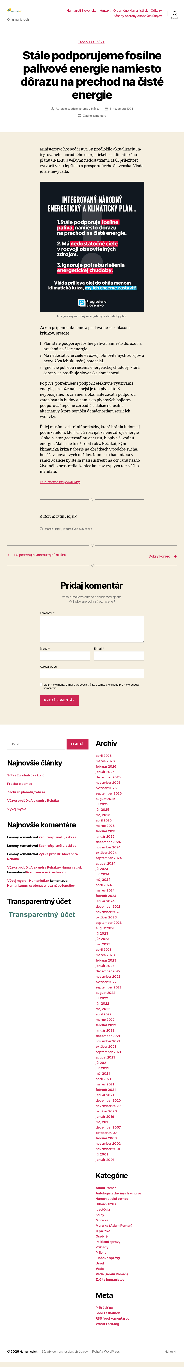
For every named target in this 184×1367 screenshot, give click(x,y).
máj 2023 (103, 949)
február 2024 (106, 901)
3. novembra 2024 (122, 115)
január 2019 (105, 1122)
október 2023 (106, 923)
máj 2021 (103, 1079)
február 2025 (106, 836)
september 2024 (109, 863)
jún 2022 (102, 1009)
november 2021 (108, 1046)
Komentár (47, 618)
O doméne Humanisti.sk (130, 13)
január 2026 (105, 777)
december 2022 (108, 976)
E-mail (99, 654)
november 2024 (108, 853)
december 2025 (108, 783)
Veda (100, 1274)
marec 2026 (105, 766)
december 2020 (108, 1106)
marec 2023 (105, 960)
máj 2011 (103, 1127)
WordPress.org (107, 1329)
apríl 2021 (103, 1084)
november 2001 (108, 1154)
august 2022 (105, 998)
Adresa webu (48, 672)
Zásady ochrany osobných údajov (137, 18)
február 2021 (106, 1095)
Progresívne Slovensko (78, 535)
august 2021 (105, 1063)
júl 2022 (102, 1003)
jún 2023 (102, 944)
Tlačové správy (92, 47)
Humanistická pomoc (112, 1204)
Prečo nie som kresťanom (46, 877)
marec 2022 (105, 1025)
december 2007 (108, 1133)
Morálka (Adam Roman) (114, 1231)
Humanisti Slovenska (82, 13)
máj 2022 (103, 1014)
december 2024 (108, 847)
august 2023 (105, 933)
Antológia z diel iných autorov (119, 1199)
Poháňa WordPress (111, 1357)
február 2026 (106, 772)
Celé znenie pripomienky (62, 488)
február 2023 (106, 966)
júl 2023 (102, 939)
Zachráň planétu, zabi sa (26, 797)
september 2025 (109, 799)
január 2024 (105, 906)
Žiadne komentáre (94, 122)
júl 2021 (102, 1068)
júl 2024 (102, 874)
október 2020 (106, 1116)
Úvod (100, 1269)
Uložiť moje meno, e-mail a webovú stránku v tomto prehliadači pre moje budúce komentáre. (92, 691)
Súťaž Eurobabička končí (26, 781)
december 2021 (108, 1041)
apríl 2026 (104, 761)
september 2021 (108, 1057)
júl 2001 (102, 1160)
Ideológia (103, 1215)
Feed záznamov (108, 1318)
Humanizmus (106, 1209)
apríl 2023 (104, 955)
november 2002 (108, 1149)
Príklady (102, 1252)
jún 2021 (102, 1073)
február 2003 (106, 1143)
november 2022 (108, 982)
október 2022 (106, 987)
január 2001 (105, 1165)
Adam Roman (106, 1193)
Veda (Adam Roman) (112, 1279)
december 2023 (108, 912)
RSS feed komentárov (113, 1324)
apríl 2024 (104, 890)
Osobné (102, 1242)
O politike (103, 1236)
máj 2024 (103, 885)
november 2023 (108, 917)
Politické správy (108, 1247)
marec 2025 (105, 831)
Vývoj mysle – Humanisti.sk (28, 886)
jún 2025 (102, 815)
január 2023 (105, 971)
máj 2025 (103, 820)
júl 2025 (102, 809)
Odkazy (156, 13)
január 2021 (105, 1100)
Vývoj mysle (16, 814)
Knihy (100, 1220)
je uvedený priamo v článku (81, 115)
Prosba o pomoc (19, 789)
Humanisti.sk (30, 1357)
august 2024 (105, 869)
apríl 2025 (104, 826)
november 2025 (108, 788)
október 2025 (106, 793)
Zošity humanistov (110, 1285)
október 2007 (106, 1138)
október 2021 (106, 1052)
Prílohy (101, 1258)
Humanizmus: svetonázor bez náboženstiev (41, 891)
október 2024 (106, 858)
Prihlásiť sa (104, 1313)
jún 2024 (102, 879)
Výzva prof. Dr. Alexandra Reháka (33, 806)
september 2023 (109, 928)
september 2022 (109, 993)
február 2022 (106, 1030)
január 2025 (105, 842)
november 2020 (108, 1111)
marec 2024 (105, 896)
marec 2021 (105, 1090)
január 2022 (105, 1036)
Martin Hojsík (53, 535)
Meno (45, 654)
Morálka (102, 1225)
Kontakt (105, 13)
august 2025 (105, 804)
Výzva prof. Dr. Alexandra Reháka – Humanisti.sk (44, 873)
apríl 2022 (104, 1020)
